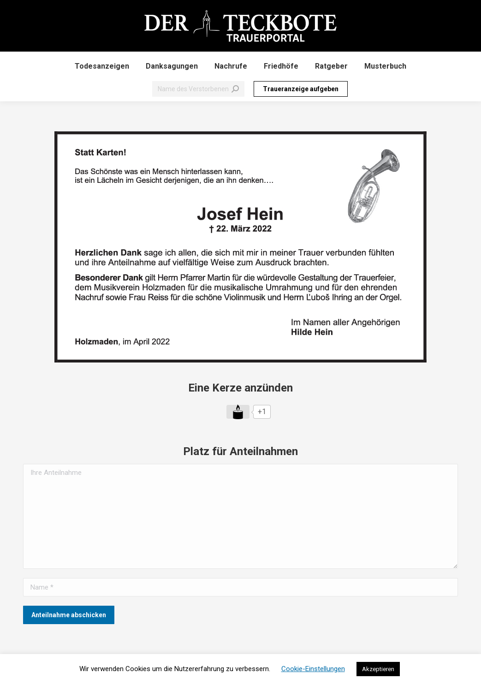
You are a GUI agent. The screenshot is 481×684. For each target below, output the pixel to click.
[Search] (198, 89)
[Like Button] (237, 412)
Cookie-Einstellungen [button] (313, 669)
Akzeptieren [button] (378, 669)
